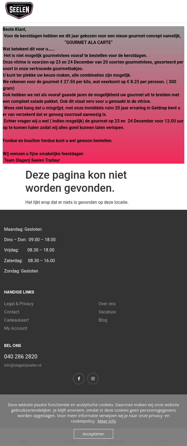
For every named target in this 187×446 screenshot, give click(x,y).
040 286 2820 (20, 356)
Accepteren (93, 433)
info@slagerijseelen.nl (22, 365)
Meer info (107, 421)
